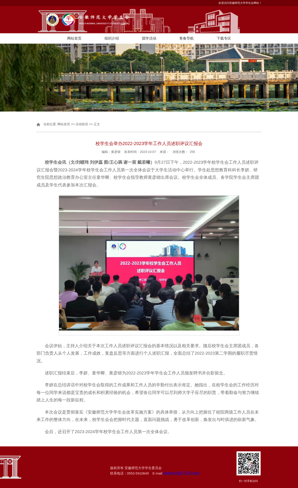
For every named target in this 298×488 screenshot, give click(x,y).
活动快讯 (81, 124)
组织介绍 (112, 38)
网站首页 (74, 38)
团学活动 (149, 38)
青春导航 (186, 38)
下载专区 (224, 38)
